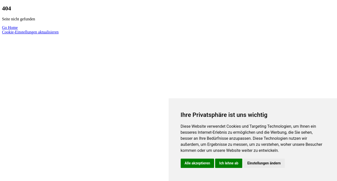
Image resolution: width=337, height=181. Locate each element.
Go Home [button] (10, 27)
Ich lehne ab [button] (228, 163)
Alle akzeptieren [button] (197, 163)
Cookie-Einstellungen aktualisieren (30, 32)
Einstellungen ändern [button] (264, 163)
